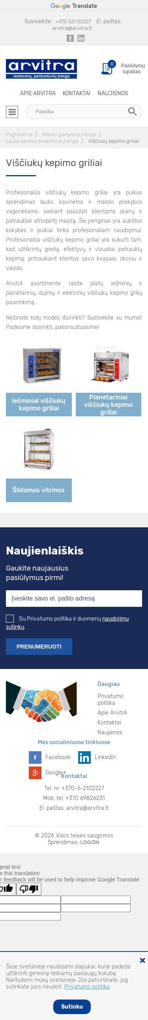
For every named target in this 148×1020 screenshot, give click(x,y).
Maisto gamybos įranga (69, 134)
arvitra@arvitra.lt (72, 28)
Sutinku (72, 1006)
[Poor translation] (28, 889)
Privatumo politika (110, 699)
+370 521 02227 (73, 21)
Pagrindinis (19, 134)
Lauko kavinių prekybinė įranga (42, 141)
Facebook (57, 757)
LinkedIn (105, 757)
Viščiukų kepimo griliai (113, 141)
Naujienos (112, 93)
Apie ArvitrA (38, 93)
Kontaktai (76, 93)
